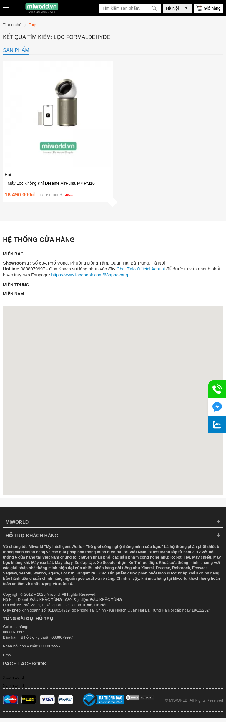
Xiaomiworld (13, 677)
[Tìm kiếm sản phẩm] (130, 8)
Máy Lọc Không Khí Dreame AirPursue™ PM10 (51, 183)
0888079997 (50, 646)
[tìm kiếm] (154, 8)
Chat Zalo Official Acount (141, 268)
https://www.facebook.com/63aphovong (89, 274)
